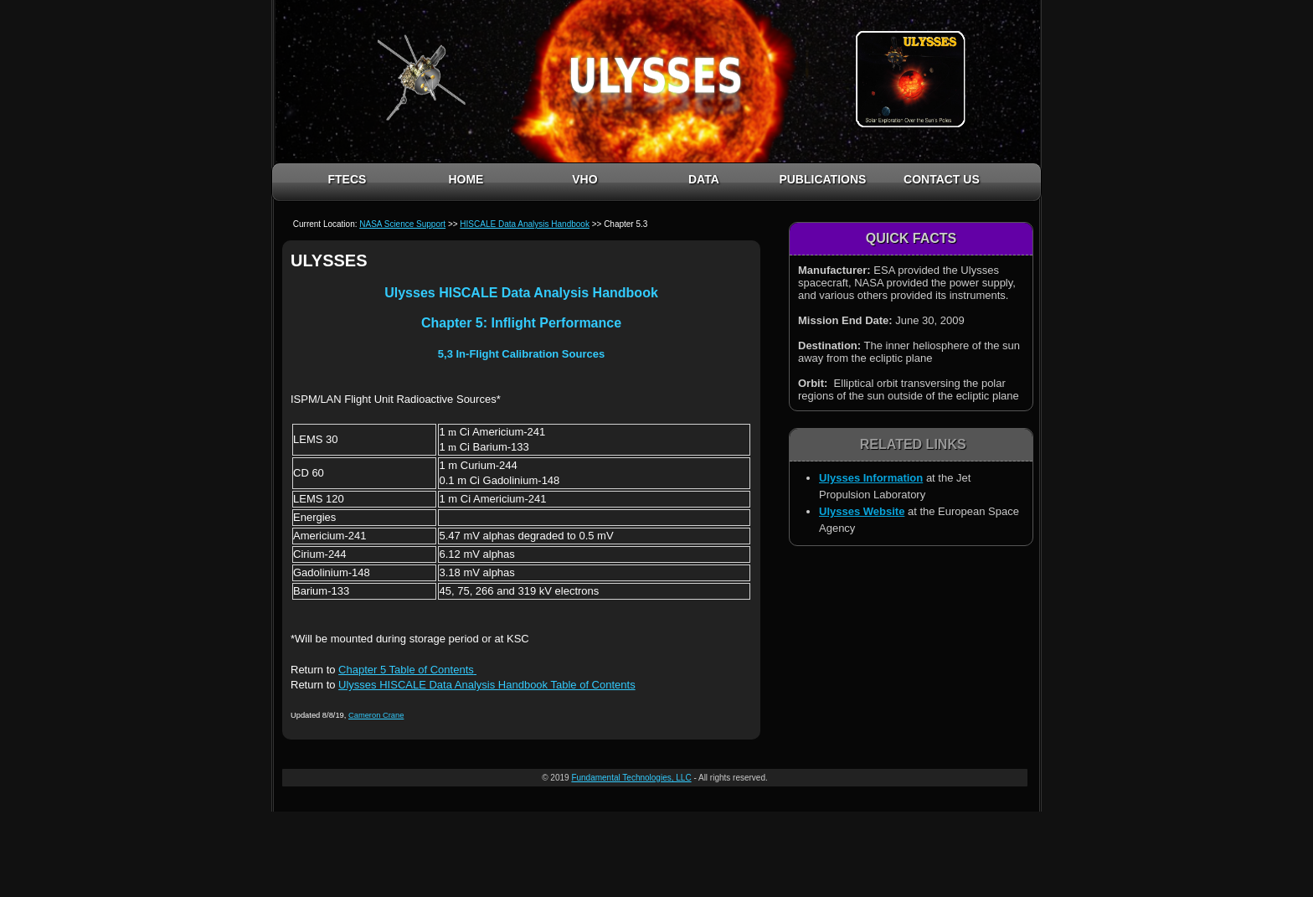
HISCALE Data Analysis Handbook (525, 224)
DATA (703, 179)
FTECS (346, 179)
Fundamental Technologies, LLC (631, 777)
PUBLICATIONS (822, 179)
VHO (584, 179)
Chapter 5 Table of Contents (406, 669)
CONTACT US (942, 179)
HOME (465, 179)
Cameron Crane (376, 715)
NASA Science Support (402, 224)
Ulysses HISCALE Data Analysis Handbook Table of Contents (487, 684)
